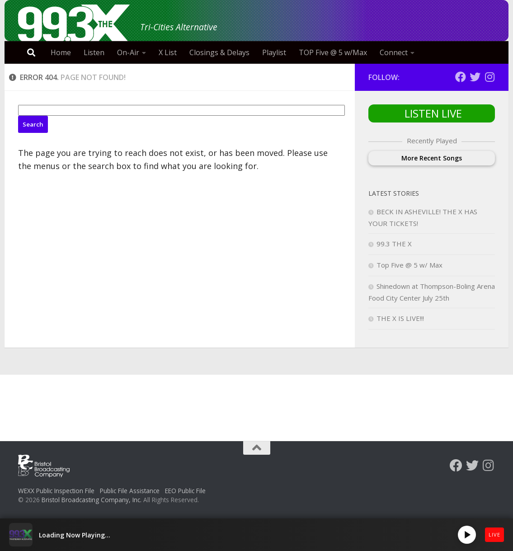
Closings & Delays (219, 52)
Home (61, 52)
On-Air (128, 52)
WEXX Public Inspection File (56, 490)
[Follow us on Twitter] (475, 76)
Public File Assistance (130, 490)
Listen (94, 52)
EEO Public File (185, 490)
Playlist (274, 52)
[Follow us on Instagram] (489, 76)
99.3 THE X (394, 243)
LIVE (494, 534)
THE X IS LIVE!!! (400, 318)
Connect (394, 52)
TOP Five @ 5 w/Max (333, 52)
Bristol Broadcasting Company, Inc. (91, 499)
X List (168, 52)
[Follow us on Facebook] (460, 76)
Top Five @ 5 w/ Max (409, 264)
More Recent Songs (431, 158)
